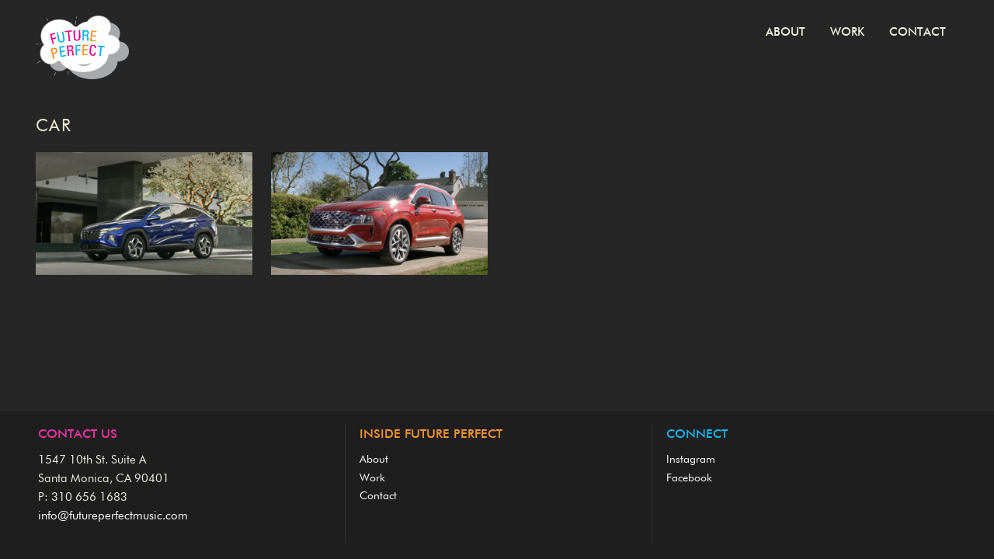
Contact (917, 32)
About (785, 32)
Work (847, 32)
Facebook (689, 478)
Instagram (690, 459)
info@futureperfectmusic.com (113, 516)
